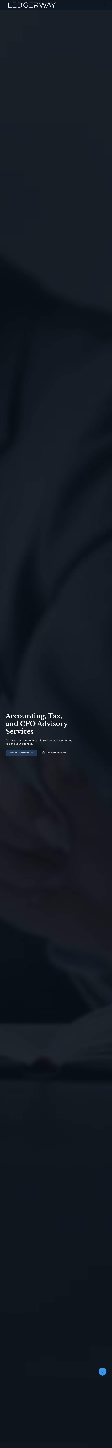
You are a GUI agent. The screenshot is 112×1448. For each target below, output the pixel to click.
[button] (104, 5)
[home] (32, 5)
